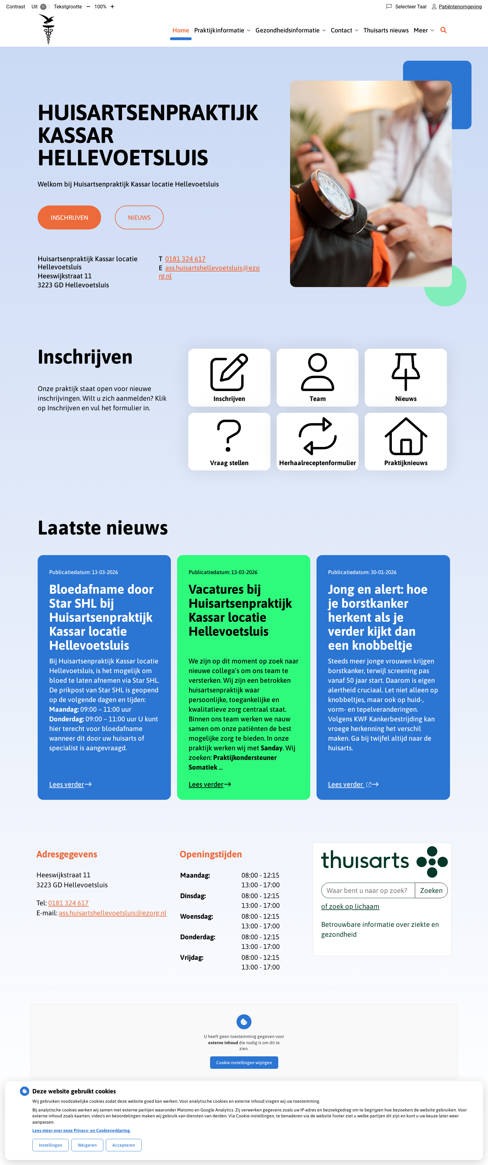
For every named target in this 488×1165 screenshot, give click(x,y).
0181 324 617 (68, 947)
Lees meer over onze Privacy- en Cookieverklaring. (81, 1130)
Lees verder (74, 828)
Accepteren (123, 1145)
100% (100, 7)
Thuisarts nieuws (386, 30)
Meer (421, 30)
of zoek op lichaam (350, 950)
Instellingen (50, 1145)
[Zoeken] (443, 30)
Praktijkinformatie (219, 30)
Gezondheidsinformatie (288, 30)
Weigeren (87, 1145)
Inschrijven (69, 217)
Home (180, 30)
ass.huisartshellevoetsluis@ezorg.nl (113, 957)
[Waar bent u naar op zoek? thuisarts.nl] (368, 934)
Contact (341, 30)
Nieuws (142, 217)
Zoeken (431, 934)
